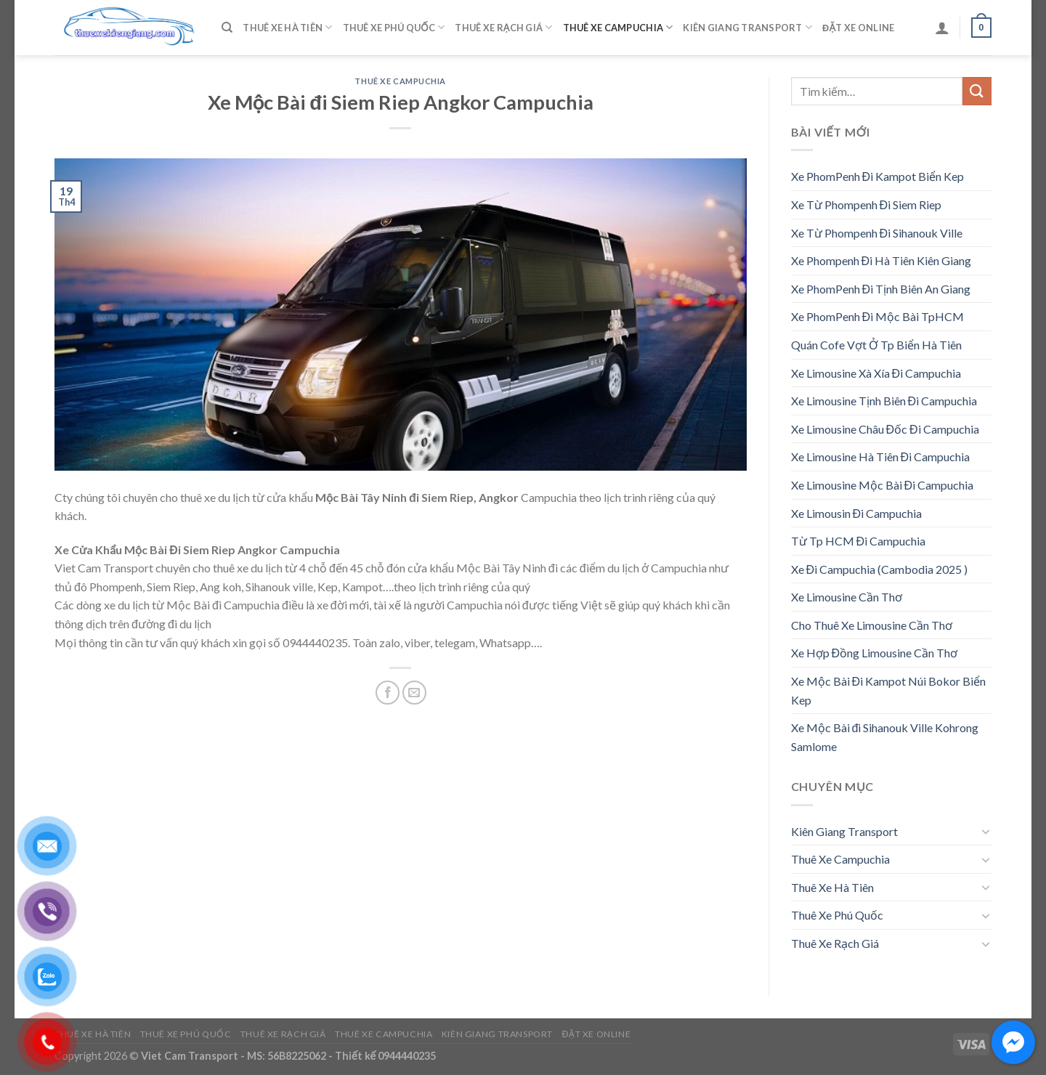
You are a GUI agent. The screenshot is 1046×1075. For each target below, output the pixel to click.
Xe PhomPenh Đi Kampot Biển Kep (878, 176)
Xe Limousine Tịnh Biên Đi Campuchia (884, 400)
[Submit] (977, 91)
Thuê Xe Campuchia (618, 27)
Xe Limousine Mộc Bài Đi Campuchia (882, 485)
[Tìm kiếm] (227, 27)
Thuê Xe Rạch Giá (503, 27)
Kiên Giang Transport (747, 27)
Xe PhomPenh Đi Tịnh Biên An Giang (881, 289)
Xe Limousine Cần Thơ (846, 597)
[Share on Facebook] (388, 693)
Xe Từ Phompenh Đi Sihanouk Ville (877, 233)
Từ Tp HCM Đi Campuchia (858, 541)
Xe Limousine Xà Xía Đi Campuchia (876, 373)
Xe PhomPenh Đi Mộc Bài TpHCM (878, 316)
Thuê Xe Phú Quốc (394, 27)
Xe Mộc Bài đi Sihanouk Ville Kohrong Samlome (885, 737)
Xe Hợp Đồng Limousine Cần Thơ (874, 653)
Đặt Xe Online (858, 27)
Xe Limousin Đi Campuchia (857, 513)
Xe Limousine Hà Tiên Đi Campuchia (880, 456)
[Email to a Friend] (414, 693)
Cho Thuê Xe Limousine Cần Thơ (871, 625)
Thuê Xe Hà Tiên (287, 27)
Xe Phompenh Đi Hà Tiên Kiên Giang (881, 260)
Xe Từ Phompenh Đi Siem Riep (866, 204)
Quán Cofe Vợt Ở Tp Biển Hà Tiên (876, 345)
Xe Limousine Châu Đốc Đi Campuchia (885, 429)
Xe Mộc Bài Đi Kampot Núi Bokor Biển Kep (888, 690)
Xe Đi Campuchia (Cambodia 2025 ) (879, 569)
